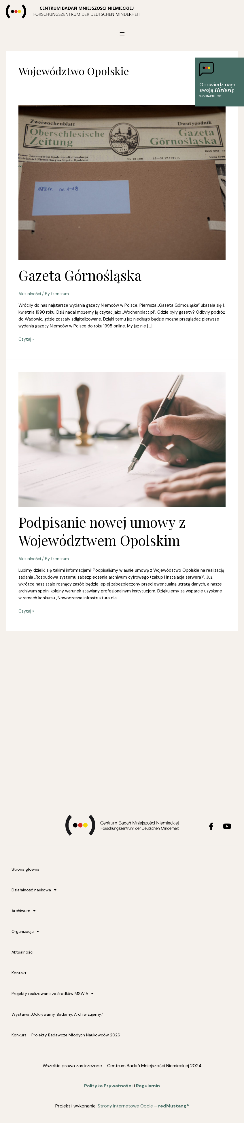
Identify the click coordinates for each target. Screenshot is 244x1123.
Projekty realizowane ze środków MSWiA (53, 993)
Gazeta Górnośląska (79, 275)
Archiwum (24, 911)
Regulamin (148, 1086)
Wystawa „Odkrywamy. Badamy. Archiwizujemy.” (57, 1014)
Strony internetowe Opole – (143, 1106)
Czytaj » (26, 339)
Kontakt (19, 972)
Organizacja (25, 931)
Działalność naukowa (34, 890)
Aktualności (29, 294)
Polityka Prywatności (108, 1086)
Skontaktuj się (210, 96)
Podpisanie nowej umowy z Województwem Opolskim (102, 531)
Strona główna (25, 869)
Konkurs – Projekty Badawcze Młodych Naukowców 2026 (66, 1035)
